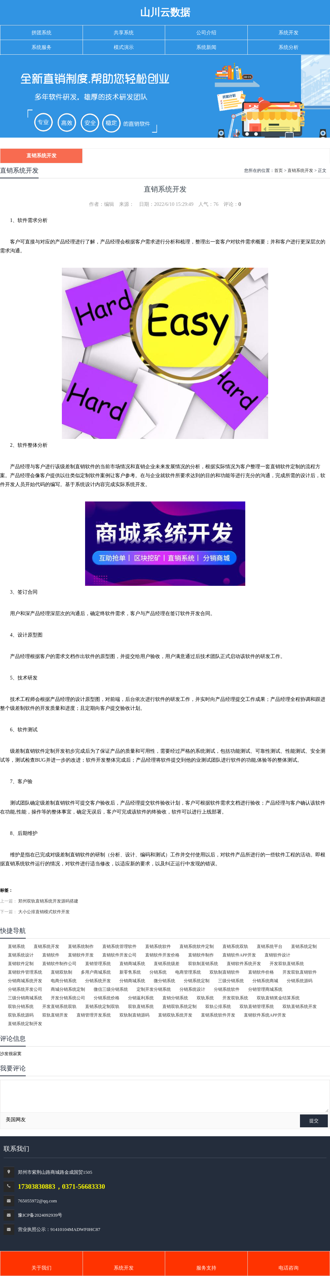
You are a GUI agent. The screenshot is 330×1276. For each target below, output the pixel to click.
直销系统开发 (41, 155)
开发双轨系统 (235, 997)
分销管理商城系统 (265, 989)
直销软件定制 (21, 963)
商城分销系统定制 (68, 989)
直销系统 (16, 946)
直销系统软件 (158, 946)
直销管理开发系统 (94, 1015)
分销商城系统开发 (25, 980)
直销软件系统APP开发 (265, 1015)
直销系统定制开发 (25, 1023)
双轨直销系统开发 (299, 1006)
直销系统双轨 (235, 946)
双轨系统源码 (21, 1015)
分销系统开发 (98, 980)
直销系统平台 (269, 946)
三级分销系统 (231, 980)
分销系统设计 (192, 989)
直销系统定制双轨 (102, 1006)
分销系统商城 (265, 980)
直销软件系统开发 (244, 963)
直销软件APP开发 (239, 955)
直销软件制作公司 (59, 963)
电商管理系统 (188, 972)
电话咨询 (289, 1268)
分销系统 (158, 972)
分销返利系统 (141, 997)
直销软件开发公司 (119, 955)
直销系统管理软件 (119, 946)
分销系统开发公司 (25, 989)
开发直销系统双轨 (59, 1006)
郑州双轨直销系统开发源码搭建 (48, 901)
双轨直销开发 (55, 1015)
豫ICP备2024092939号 (40, 1215)
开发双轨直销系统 (287, 963)
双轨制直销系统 (203, 963)
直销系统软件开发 (218, 1015)
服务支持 (206, 1268)
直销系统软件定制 (196, 946)
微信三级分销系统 (111, 989)
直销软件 (50, 955)
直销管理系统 (98, 963)
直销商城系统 (132, 963)
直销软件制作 (201, 955)
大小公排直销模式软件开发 (44, 911)
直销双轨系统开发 (175, 1015)
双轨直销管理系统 (257, 1006)
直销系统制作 (81, 946)
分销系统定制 (197, 980)
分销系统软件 (227, 989)
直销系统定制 (304, 946)
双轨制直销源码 (134, 1015)
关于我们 (41, 1268)
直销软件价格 (261, 972)
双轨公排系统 (218, 1006)
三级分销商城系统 (25, 997)
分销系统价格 (106, 997)
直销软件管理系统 (25, 972)
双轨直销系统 (141, 1006)
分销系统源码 (299, 980)
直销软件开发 (81, 955)
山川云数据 (165, 12)
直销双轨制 (61, 972)
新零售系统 (130, 972)
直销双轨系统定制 (179, 1006)
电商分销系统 (64, 980)
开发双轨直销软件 (299, 972)
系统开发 (124, 1268)
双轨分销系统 (21, 1006)
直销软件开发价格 (162, 955)
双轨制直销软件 (225, 972)
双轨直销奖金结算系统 (278, 997)
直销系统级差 (166, 963)
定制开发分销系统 (154, 989)
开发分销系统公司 (68, 997)
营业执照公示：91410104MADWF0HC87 (59, 1229)
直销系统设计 (21, 955)
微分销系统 (164, 980)
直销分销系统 (175, 997)
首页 (278, 170)
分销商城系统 (132, 980)
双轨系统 (205, 997)
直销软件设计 (277, 955)
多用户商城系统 (96, 972)
